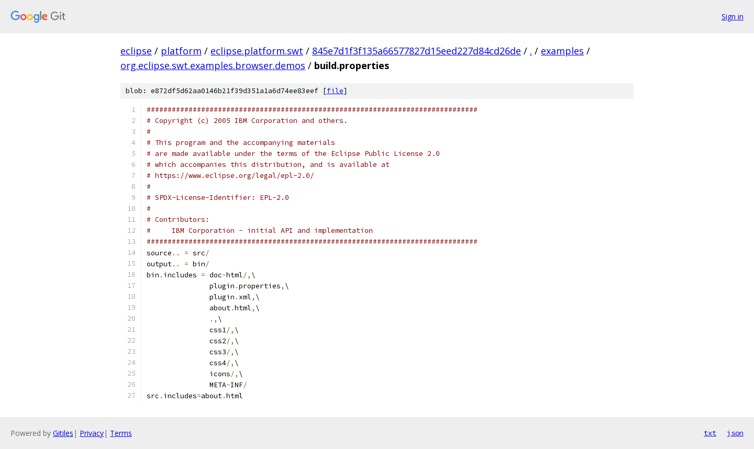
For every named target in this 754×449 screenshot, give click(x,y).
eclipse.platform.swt (256, 50)
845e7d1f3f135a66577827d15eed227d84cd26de (416, 50)
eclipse (136, 50)
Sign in (733, 16)
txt (710, 432)
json (735, 432)
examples (562, 50)
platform (181, 50)
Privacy (92, 433)
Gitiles (63, 433)
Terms (121, 433)
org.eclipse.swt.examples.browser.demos (212, 65)
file (335, 90)
